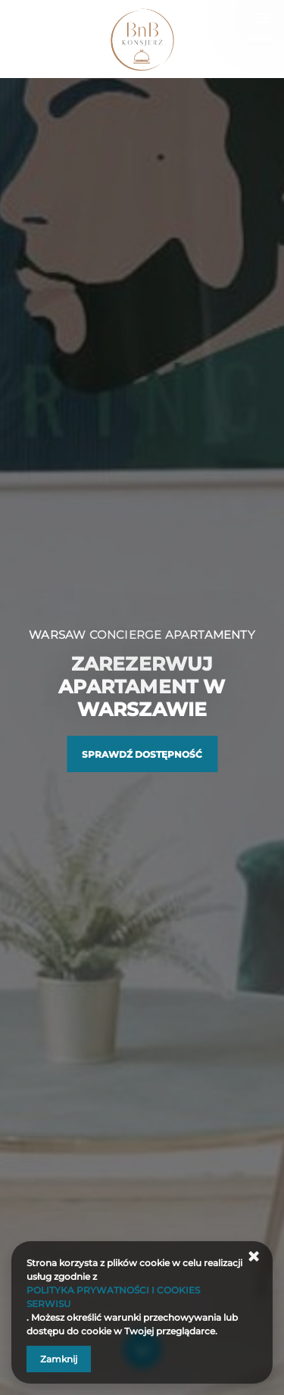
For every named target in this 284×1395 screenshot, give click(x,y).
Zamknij (58, 1359)
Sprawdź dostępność (142, 754)
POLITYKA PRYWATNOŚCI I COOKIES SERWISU (113, 1296)
